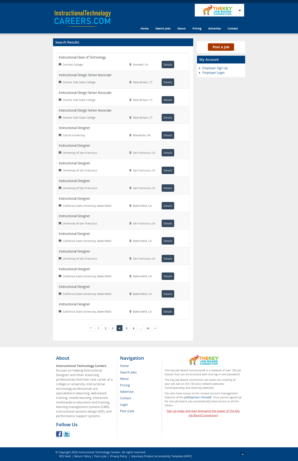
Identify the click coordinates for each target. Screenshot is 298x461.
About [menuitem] (124, 379)
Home (145, 28)
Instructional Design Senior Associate (85, 75)
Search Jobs (163, 28)
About (181, 28)
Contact (233, 28)
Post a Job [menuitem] (127, 411)
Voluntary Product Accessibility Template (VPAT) (161, 456)
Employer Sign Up (215, 68)
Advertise (214, 28)
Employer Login (213, 72)
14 (147, 328)
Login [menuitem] (124, 404)
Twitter (67, 434)
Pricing (196, 28)
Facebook (59, 434)
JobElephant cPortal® (197, 397)
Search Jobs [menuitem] (128, 372)
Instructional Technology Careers (99, 452)
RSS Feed (65, 456)
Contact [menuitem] (125, 398)
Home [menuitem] (124, 366)
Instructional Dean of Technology (82, 57)
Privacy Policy (119, 456)
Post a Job (221, 47)
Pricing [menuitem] (125, 385)
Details (168, 64)
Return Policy (82, 456)
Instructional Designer (74, 127)
